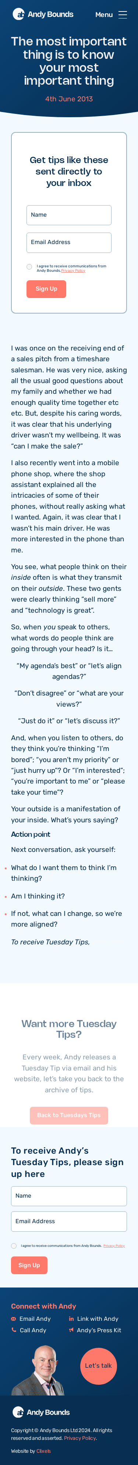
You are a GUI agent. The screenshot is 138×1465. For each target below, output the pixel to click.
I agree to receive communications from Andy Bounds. (71, 268)
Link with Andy (93, 1319)
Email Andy (31, 1319)
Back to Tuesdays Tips (69, 1128)
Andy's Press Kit (95, 1330)
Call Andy (28, 1330)
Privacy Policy (73, 271)
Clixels (43, 1451)
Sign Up (46, 289)
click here (108, 942)
